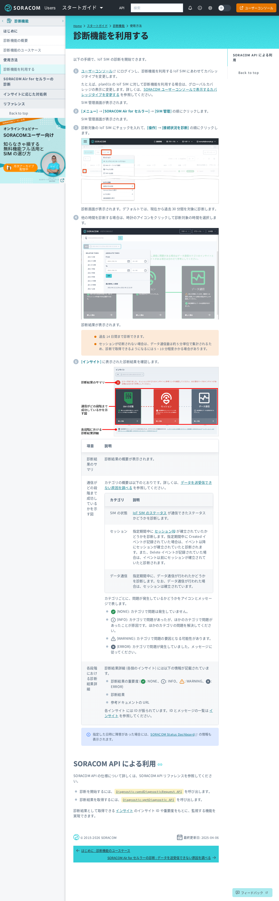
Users (50, 8)
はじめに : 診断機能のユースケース (103, 850)
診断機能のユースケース (22, 49)
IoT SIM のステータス (150, 512)
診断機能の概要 (15, 40)
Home (77, 26)
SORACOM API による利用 (118, 763)
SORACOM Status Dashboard (172, 734)
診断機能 (119, 26)
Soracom (22, 8)
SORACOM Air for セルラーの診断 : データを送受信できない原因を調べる (161, 857)
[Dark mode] (224, 8)
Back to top (18, 113)
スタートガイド (97, 26)
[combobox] (157, 7)
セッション (165, 531)
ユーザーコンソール (96, 70)
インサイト (124, 810)
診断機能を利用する (19, 69)
